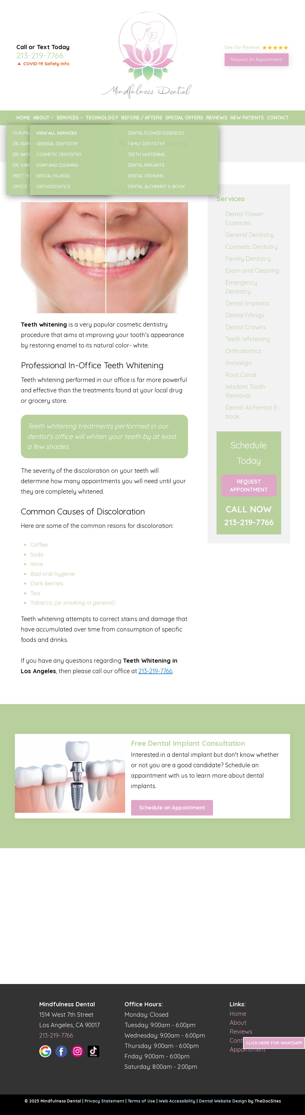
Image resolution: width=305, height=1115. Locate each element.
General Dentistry (249, 234)
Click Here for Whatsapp (274, 1043)
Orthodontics (243, 351)
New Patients (247, 118)
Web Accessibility (177, 1101)
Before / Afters (141, 118)
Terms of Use (141, 1101)
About (41, 118)
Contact (278, 118)
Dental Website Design (223, 1101)
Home (23, 118)
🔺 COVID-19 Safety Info (42, 63)
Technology (102, 118)
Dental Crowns (245, 327)
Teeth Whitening (247, 339)
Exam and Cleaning (252, 270)
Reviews (216, 118)
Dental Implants (247, 303)
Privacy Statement (104, 1101)
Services (68, 118)
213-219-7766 (39, 55)
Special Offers (184, 118)
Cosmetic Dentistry (251, 246)
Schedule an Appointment (172, 807)
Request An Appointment (256, 59)
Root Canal (240, 374)
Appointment (248, 1049)
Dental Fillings (244, 315)
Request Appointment (249, 485)
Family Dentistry (248, 258)
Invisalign (238, 363)
